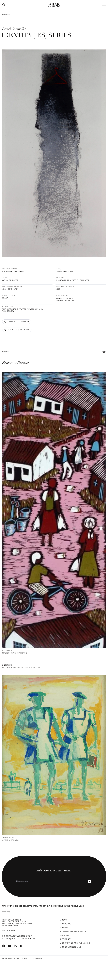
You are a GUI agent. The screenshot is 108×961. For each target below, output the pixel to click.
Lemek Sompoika (64, 271)
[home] (54, 5)
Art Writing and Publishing (75, 943)
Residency (65, 939)
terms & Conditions (10, 958)
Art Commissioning (70, 947)
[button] (104, 5)
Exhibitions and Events (73, 931)
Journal (65, 935)
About (63, 920)
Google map (8, 930)
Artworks (6, 14)
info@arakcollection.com (17, 936)
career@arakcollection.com (18, 939)
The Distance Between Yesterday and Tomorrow (22, 310)
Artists (64, 928)
